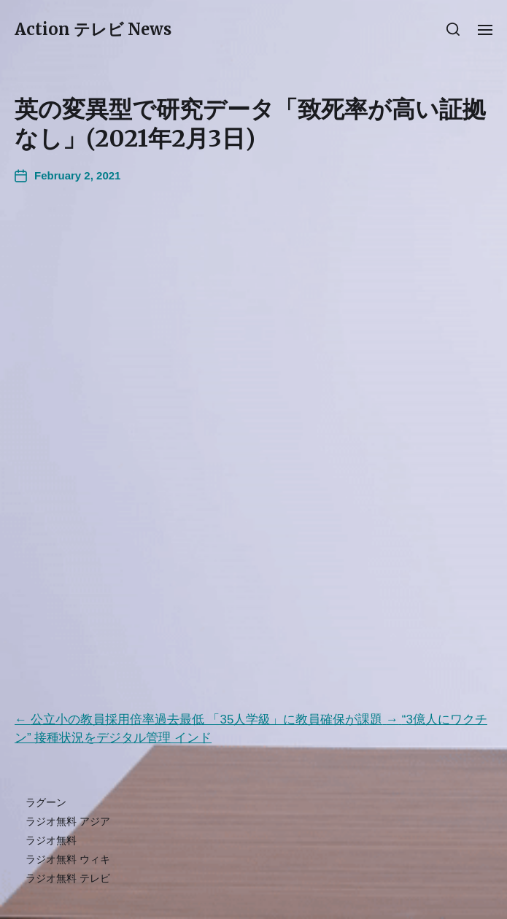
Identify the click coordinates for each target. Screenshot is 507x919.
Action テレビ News (93, 29)
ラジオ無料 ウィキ (68, 859)
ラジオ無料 (51, 840)
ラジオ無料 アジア (68, 821)
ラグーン (46, 802)
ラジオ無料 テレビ (68, 878)
